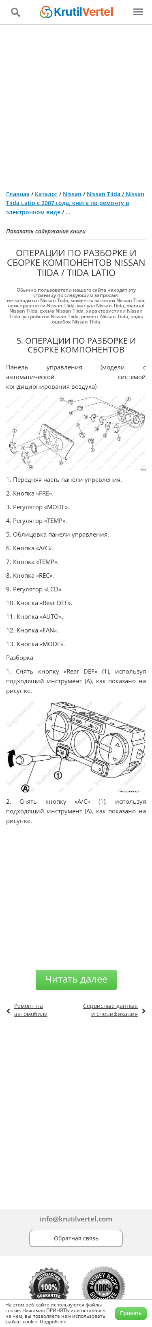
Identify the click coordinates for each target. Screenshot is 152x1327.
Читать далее (76, 978)
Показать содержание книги (46, 231)
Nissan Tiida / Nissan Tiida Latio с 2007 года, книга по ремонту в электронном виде (75, 203)
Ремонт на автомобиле (30, 1010)
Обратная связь (76, 1238)
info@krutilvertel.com (76, 1218)
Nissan (72, 194)
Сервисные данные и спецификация (110, 1010)
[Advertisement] (76, 104)
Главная (18, 194)
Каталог (46, 194)
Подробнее (53, 1321)
